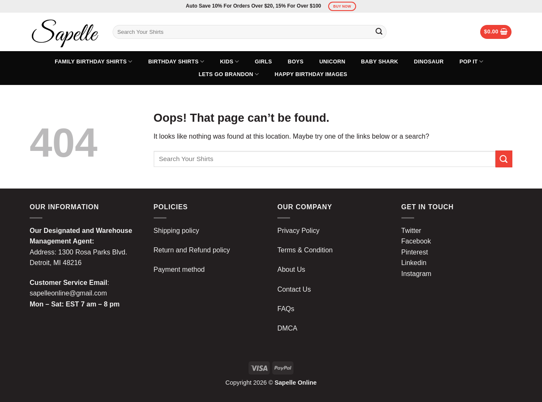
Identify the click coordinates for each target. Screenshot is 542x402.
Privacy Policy (298, 230)
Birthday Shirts (176, 61)
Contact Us (294, 289)
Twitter (411, 230)
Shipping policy (176, 230)
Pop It (471, 61)
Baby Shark (379, 61)
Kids (229, 61)
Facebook (416, 241)
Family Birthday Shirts (93, 61)
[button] (496, 32)
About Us (291, 269)
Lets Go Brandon (229, 74)
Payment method (179, 269)
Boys (295, 61)
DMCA (287, 328)
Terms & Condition (305, 250)
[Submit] (379, 32)
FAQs (285, 308)
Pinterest (414, 252)
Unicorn (332, 61)
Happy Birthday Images (311, 74)
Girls (263, 61)
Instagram (416, 273)
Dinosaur (428, 61)
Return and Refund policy (192, 250)
